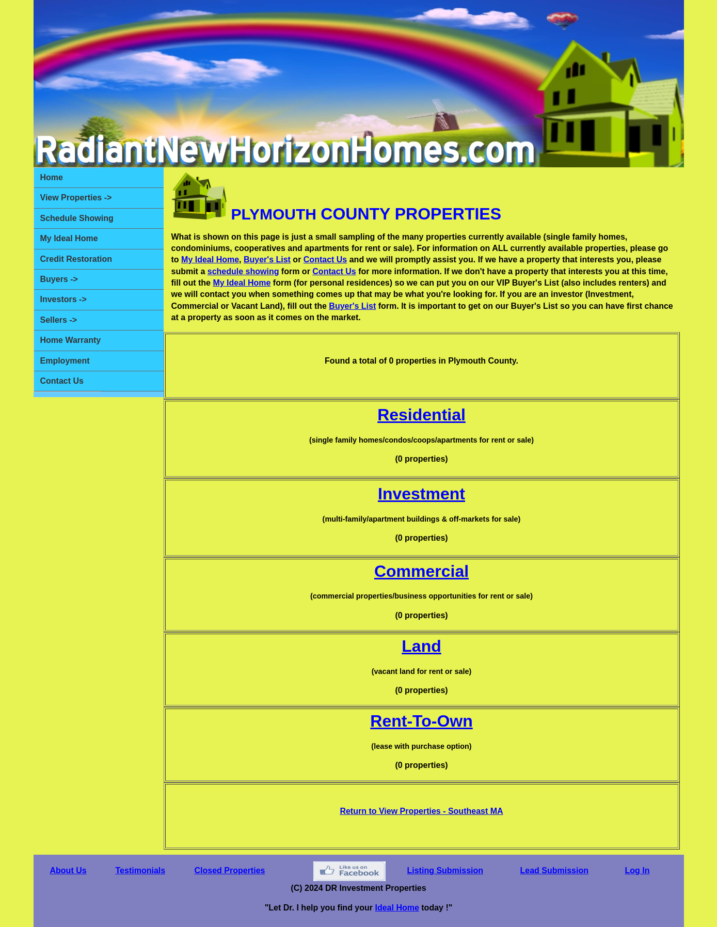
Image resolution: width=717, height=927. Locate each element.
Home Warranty (70, 340)
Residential (421, 414)
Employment (65, 360)
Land (421, 646)
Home (51, 177)
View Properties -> (76, 197)
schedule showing (243, 271)
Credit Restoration (76, 259)
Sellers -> (58, 320)
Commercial (421, 571)
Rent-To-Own (421, 721)
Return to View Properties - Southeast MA (421, 811)
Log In (637, 870)
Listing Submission (445, 870)
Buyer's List (267, 259)
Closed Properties (230, 870)
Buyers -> (59, 279)
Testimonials (141, 870)
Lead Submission (554, 870)
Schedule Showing (77, 218)
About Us (68, 870)
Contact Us (62, 380)
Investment (421, 493)
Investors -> (63, 299)
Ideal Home (397, 907)
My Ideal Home (69, 238)
